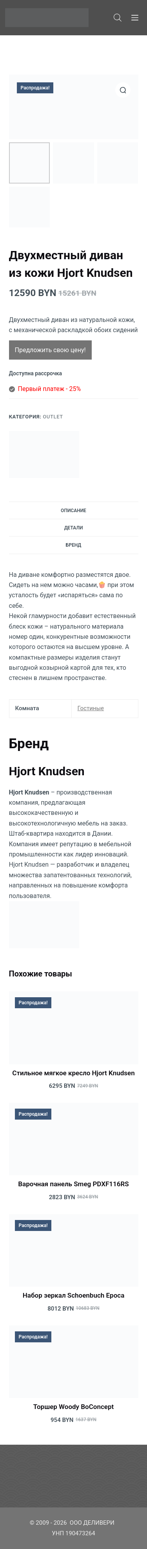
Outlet (53, 417)
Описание (73, 510)
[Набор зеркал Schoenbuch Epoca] (73, 1250)
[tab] (73, 510)
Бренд (74, 545)
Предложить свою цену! (50, 350)
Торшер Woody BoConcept (73, 1407)
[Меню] (134, 17)
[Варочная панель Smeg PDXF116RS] (73, 1139)
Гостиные (91, 708)
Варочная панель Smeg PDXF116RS (73, 1184)
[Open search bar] (118, 18)
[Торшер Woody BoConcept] (73, 1361)
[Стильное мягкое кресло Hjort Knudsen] (73, 1027)
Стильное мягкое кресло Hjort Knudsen (73, 1073)
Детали (73, 528)
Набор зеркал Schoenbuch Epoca (74, 1295)
